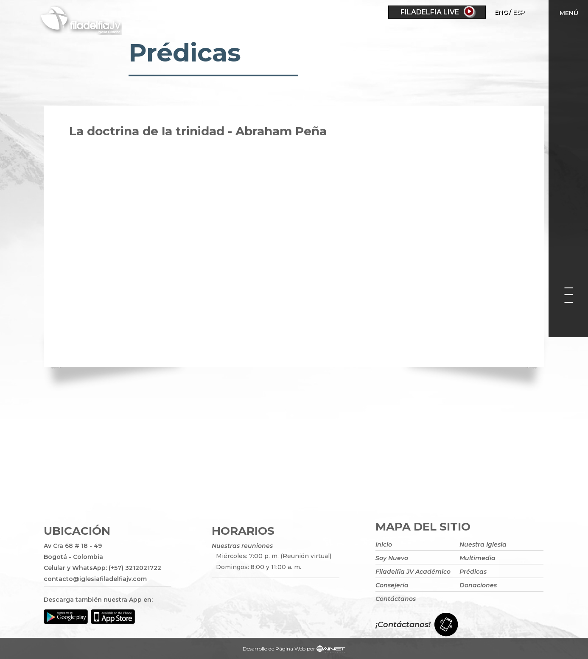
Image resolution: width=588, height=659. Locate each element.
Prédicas (473, 571)
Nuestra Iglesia (483, 544)
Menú (569, 13)
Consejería (392, 585)
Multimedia (477, 558)
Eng (500, 12)
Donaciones (478, 585)
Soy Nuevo (391, 558)
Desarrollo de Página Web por (294, 649)
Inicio (383, 544)
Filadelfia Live (429, 12)
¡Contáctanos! (403, 624)
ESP (518, 12)
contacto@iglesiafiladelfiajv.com (95, 579)
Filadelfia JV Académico (413, 571)
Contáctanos (395, 599)
